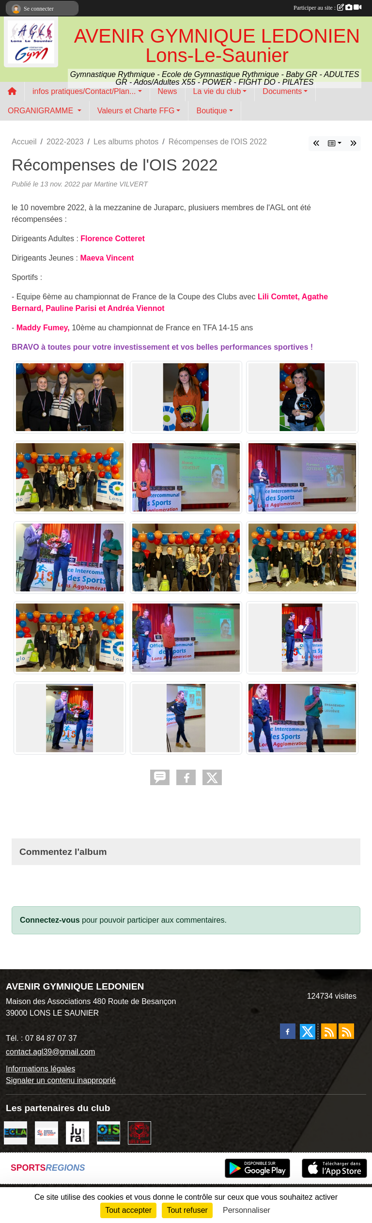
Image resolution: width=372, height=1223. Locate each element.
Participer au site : (327, 7)
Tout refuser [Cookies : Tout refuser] (187, 1210)
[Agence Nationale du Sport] (46, 1132)
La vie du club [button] (217, 91)
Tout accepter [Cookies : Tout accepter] (128, 1210)
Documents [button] (282, 91)
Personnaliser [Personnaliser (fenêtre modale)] (246, 1210)
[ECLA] (15, 1132)
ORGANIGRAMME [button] (42, 111)
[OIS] (108, 1132)
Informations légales (40, 1069)
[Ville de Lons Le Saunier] (139, 1132)
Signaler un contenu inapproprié (61, 1080)
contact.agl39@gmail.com (50, 1052)
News (167, 91)
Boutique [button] (211, 111)
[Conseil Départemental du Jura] (77, 1132)
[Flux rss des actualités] (329, 1031)
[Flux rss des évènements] (346, 1031)
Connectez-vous (50, 920)
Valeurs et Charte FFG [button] (136, 111)
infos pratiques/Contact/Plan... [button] (84, 91)
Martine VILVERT (121, 184)
